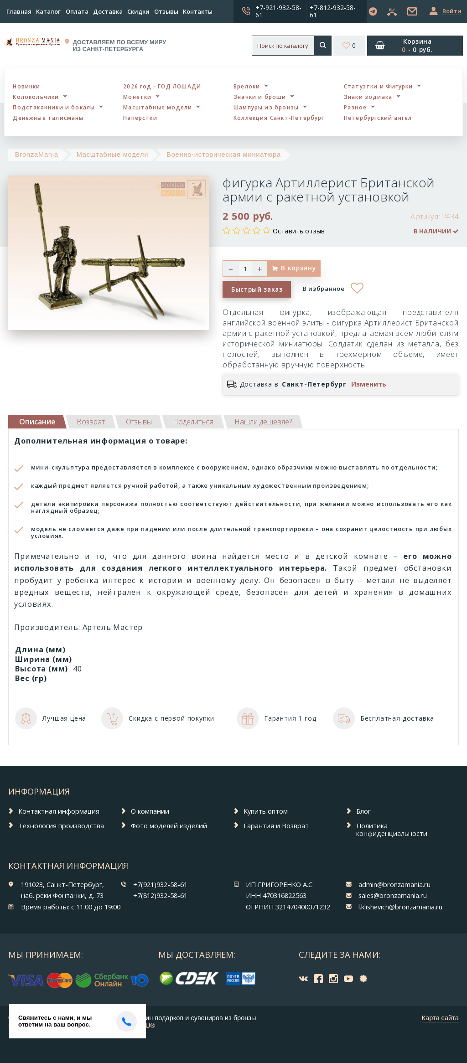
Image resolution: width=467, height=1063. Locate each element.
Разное (355, 107)
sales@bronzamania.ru (392, 895)
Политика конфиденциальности (391, 829)
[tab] (91, 421)
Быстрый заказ (257, 289)
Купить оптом (266, 810)
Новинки (26, 86)
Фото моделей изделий (169, 825)
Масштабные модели (157, 107)
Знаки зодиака (368, 96)
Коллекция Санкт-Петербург (279, 117)
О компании (150, 810)
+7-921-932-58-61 (278, 11)
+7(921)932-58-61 (160, 884)
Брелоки (247, 86)
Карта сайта (440, 1018)
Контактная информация (58, 810)
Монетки (137, 96)
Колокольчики (36, 96)
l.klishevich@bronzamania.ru (400, 906)
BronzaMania (36, 154)
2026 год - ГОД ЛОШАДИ (162, 86)
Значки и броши (260, 96)
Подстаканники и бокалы (54, 107)
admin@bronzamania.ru (394, 884)
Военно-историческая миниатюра (223, 154)
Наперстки (140, 117)
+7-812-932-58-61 (333, 11)
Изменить (368, 384)
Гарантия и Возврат (276, 825)
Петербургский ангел (378, 117)
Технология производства (61, 825)
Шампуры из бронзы (266, 107)
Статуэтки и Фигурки (378, 86)
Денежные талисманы (48, 117)
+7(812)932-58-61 (160, 895)
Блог (363, 810)
